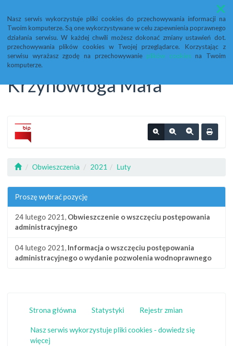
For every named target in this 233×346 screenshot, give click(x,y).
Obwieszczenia (56, 166)
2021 (98, 166)
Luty (123, 166)
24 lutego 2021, (112, 221)
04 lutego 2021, (113, 252)
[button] (221, 9)
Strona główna (52, 310)
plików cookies (168, 56)
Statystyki (108, 310)
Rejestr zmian (161, 310)
